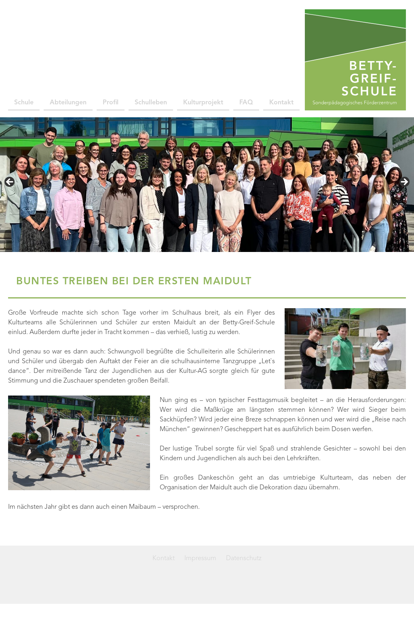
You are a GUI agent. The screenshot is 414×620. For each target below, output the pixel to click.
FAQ (246, 102)
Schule (24, 102)
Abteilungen (68, 102)
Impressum (200, 558)
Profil (110, 102)
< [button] (10, 182)
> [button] (404, 182)
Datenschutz (244, 558)
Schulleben (151, 102)
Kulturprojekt (203, 102)
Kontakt (281, 102)
